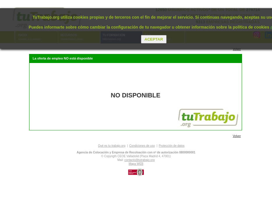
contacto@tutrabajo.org (139, 160)
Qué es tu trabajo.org (112, 145)
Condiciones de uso (142, 145)
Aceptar (153, 39)
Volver (237, 49)
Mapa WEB (136, 163)
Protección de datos (171, 145)
